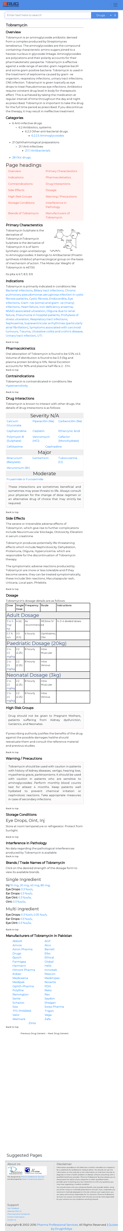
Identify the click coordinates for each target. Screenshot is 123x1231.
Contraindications (20, 183)
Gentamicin (40, 458)
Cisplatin (39, 431)
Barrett (50, 949)
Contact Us (11, 1220)
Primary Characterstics (61, 171)
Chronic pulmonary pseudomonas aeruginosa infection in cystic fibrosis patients (45, 294)
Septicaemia (14, 323)
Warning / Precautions (61, 196)
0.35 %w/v (40, 914)
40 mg (34, 885)
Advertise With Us (14, 1211)
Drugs (17, 953)
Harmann (19, 965)
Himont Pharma (24, 969)
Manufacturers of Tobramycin (58, 215)
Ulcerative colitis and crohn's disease (57, 331)
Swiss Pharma (54, 1006)
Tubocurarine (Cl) (67, 460)
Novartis (50, 982)
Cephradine (53, 446)
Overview (14, 171)
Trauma (24, 331)
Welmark (19, 1019)
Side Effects (16, 190)
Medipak (19, 982)
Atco (48, 945)
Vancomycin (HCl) (41, 439)
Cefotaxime (15, 446)
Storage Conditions (21, 202)
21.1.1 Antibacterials (37, 150)
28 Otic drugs (21, 157)
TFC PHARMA (22, 1010)
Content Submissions (15, 1217)
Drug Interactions (58, 183)
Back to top (12, 342)
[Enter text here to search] (48, 15)
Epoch (17, 957)
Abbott (17, 941)
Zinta (32, 1023)
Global (49, 961)
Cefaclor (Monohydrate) (68, 439)
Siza (15, 1006)
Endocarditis (58, 298)
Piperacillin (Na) (43, 421)
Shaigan (50, 1002)
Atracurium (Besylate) (14, 460)
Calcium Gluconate (14, 423)
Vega (48, 1014)
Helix (48, 965)
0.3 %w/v (26, 889)
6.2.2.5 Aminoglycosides (47, 135)
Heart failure (29, 306)
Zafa (48, 1019)
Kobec (17, 973)
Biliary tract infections (49, 290)
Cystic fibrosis (38, 298)
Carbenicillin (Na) (70, 421)
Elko (48, 953)
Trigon (49, 1010)
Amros (17, 945)
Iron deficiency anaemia (56, 306)
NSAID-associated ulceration (25, 311)
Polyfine (18, 990)
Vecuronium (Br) (18, 467)
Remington (21, 994)
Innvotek (51, 969)
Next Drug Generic (58, 1033)
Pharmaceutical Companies (18, 1214)
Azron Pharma (23, 949)
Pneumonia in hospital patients (38, 315)
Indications (16, 177)
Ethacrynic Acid (69, 431)
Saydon (50, 998)
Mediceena (20, 978)
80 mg (45, 885)
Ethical (49, 957)
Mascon (50, 973)
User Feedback (13, 1208)
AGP (48, 941)
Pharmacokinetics (58, 177)
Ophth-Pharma (23, 986)
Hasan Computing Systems (33, 1179)
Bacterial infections (19, 290)
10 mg (14, 885)
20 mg (24, 885)
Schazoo (18, 1002)
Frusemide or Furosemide (25, 479)
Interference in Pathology (56, 205)
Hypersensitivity (17, 385)
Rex (47, 994)
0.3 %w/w (24, 897)
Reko (48, 990)
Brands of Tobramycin (23, 213)
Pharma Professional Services (32, 1177)
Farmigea (19, 961)
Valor (16, 1014)
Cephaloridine (16, 431)
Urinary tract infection (21, 335)
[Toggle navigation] (115, 4)
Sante (17, 998)
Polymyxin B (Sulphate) (15, 439)
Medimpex (52, 978)
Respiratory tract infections (48, 319)
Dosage (51, 190)
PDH (48, 986)
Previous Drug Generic (33, 1033)
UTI (39, 335)
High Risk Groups (20, 196)
